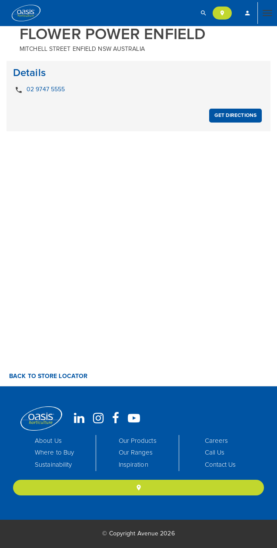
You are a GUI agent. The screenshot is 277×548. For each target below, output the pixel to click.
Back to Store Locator (47, 376)
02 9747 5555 (39, 90)
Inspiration (133, 465)
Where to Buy (54, 452)
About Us (48, 441)
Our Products (138, 441)
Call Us (215, 452)
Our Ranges (136, 452)
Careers (216, 441)
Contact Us (220, 465)
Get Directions (235, 115)
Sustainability (53, 465)
